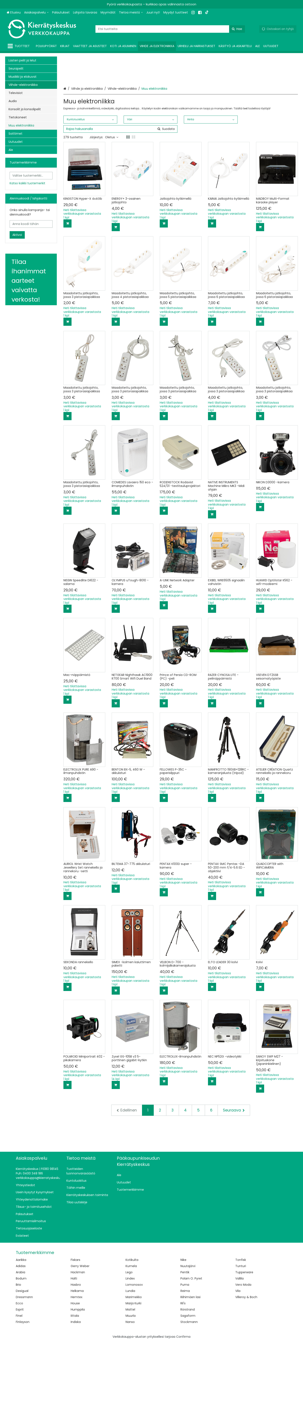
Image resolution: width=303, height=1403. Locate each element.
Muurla (131, 1376)
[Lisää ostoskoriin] (67, 284)
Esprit (20, 1370)
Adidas (21, 1326)
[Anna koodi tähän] (31, 224)
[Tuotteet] (19, 46)
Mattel (130, 1370)
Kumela (131, 1326)
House (75, 1364)
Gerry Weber (80, 1326)
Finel (19, 1376)
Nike (183, 1320)
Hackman (78, 1333)
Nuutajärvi (187, 1326)
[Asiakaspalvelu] (36, 12)
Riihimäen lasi (190, 1357)
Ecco (19, 1364)
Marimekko (134, 1357)
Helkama (77, 1351)
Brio (18, 1345)
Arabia (20, 1333)
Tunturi (240, 1326)
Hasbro (76, 1345)
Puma (184, 1345)
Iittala (75, 1376)
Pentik (184, 1333)
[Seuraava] (234, 1170)
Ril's (183, 1364)
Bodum (21, 1339)
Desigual (22, 1351)
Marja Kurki (133, 1364)
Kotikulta (132, 1320)
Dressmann (24, 1357)
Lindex (130, 1339)
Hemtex (76, 1357)
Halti (74, 1339)
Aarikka (21, 1320)
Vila (237, 1351)
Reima (185, 1351)
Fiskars (75, 1320)
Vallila (239, 1339)
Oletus (111, 198)
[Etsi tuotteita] (170, 29)
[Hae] (237, 29)
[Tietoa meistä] (131, 12)
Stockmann (189, 1382)
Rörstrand (187, 1370)
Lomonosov (134, 1345)
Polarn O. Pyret (191, 1339)
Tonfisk (240, 1320)
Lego (129, 1333)
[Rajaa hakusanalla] (120, 189)
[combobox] (170, 29)
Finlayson (22, 1382)
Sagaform (187, 1376)
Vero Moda (243, 1345)
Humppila (78, 1370)
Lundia (130, 1351)
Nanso (130, 1382)
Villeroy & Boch (246, 1357)
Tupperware (244, 1333)
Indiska (76, 1382)
